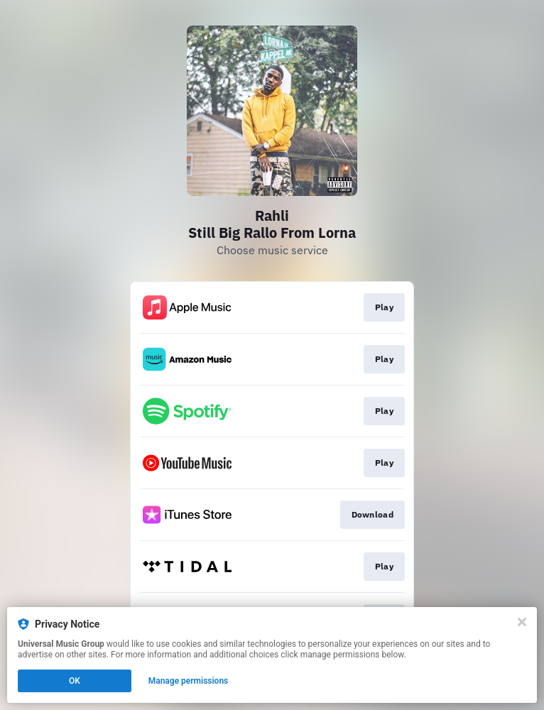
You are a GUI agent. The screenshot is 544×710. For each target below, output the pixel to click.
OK (74, 681)
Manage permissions (188, 681)
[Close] (522, 622)
